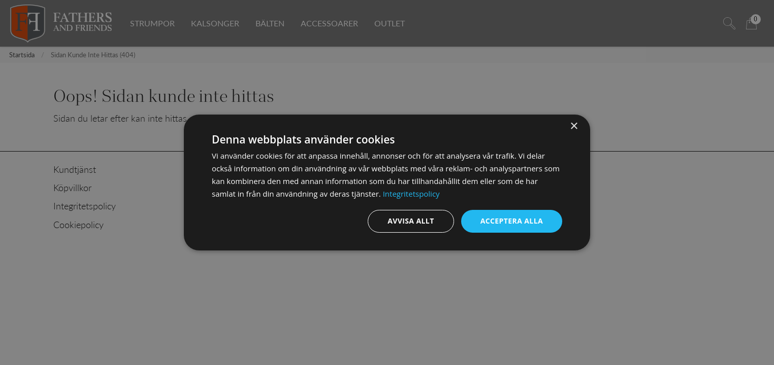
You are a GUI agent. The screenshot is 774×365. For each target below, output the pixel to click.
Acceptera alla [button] (511, 221)
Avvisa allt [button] (411, 221)
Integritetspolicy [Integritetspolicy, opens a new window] (411, 194)
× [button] (573, 126)
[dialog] (387, 182)
